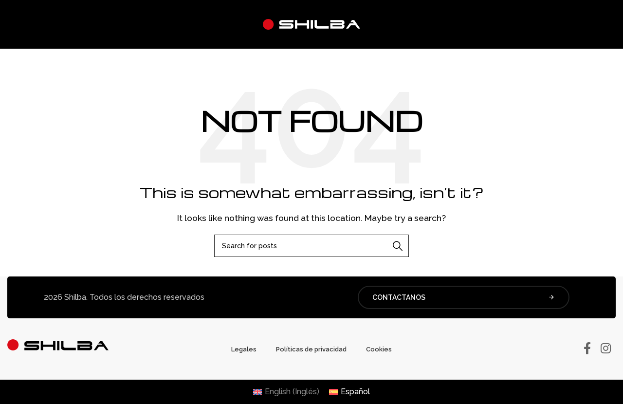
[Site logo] (311, 23)
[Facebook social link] (587, 349)
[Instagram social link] (606, 349)
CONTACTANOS (463, 298)
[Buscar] (311, 246)
